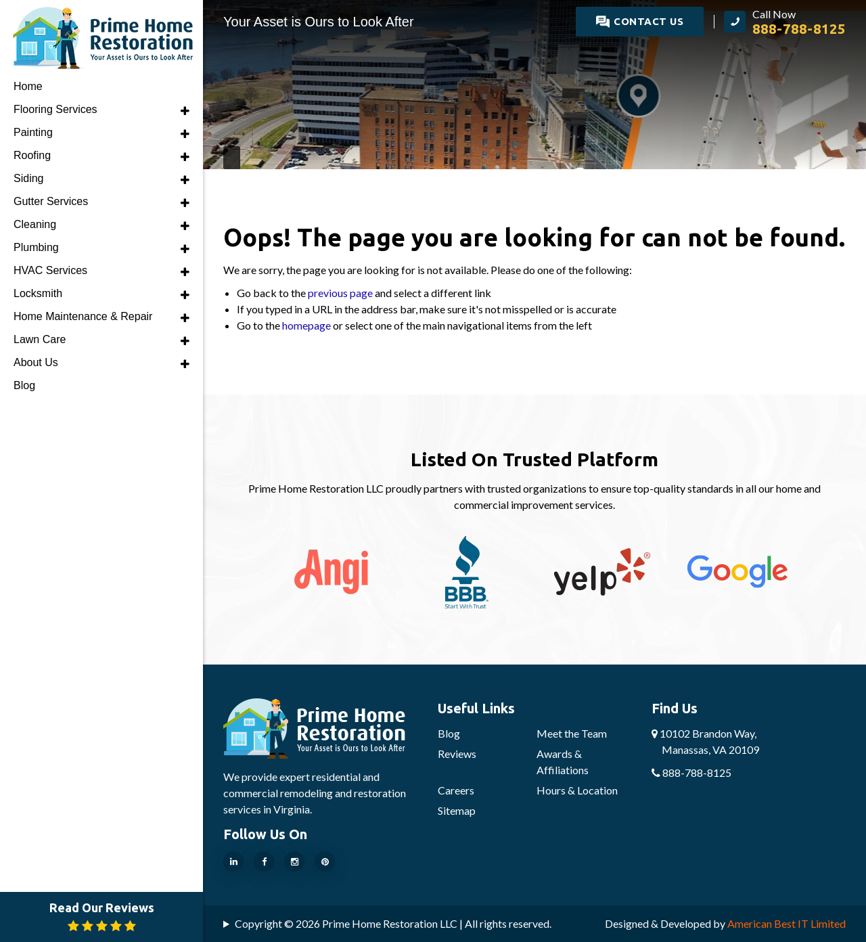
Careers (456, 790)
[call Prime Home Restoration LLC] (785, 22)
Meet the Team (572, 733)
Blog (449, 733)
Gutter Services (51, 201)
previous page (340, 292)
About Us (36, 362)
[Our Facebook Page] (264, 861)
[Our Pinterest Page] (325, 861)
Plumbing (36, 247)
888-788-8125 (691, 772)
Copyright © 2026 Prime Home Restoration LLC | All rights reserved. (393, 923)
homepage (306, 325)
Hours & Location (577, 790)
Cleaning (35, 224)
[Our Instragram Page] (294, 861)
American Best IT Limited (786, 923)
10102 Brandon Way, (705, 741)
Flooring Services (55, 109)
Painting (33, 132)
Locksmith (38, 293)
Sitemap (457, 810)
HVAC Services (50, 270)
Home (28, 86)
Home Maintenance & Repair (83, 316)
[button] (185, 111)
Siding (28, 178)
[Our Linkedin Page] (233, 861)
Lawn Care (40, 339)
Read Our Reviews (101, 917)
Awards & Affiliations (563, 761)
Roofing (32, 155)
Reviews (457, 753)
